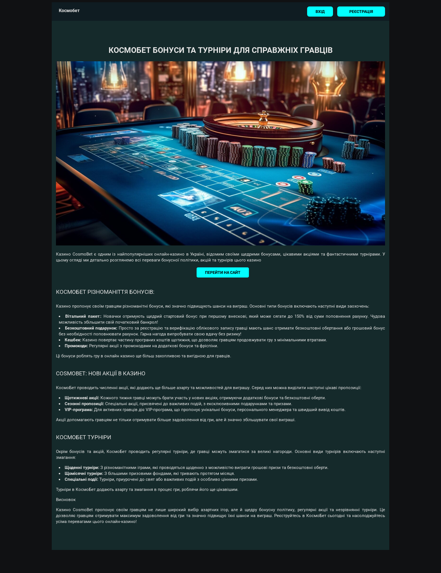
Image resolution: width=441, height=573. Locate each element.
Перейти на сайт (222, 272)
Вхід (320, 11)
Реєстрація (361, 11)
